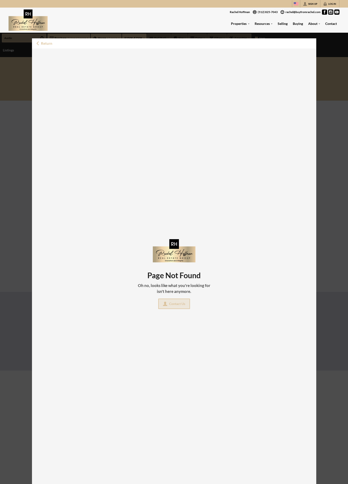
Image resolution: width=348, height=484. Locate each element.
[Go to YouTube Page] (336, 12)
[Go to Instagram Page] (330, 12)
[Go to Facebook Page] (324, 12)
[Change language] (296, 3)
